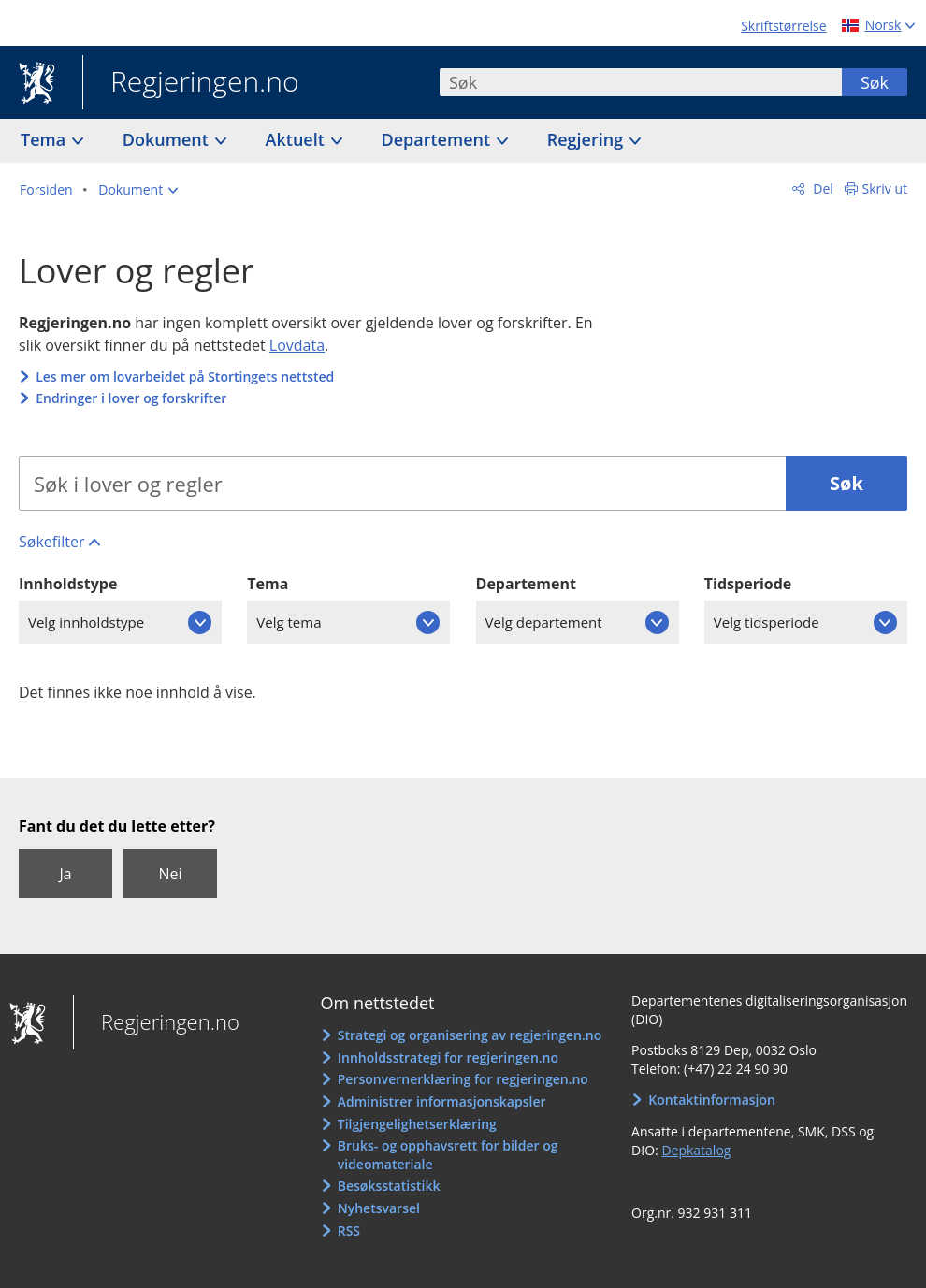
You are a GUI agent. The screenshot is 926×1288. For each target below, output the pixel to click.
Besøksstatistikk (389, 1185)
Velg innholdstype (86, 622)
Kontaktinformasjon (711, 1099)
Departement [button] (438, 139)
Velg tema (288, 622)
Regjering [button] (587, 139)
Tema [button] (45, 139)
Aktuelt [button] (297, 139)
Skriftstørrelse (783, 26)
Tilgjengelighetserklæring (417, 1124)
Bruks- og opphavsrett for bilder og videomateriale (448, 1154)
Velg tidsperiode (766, 622)
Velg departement (543, 622)
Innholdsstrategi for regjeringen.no (448, 1057)
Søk (875, 82)
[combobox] (641, 82)
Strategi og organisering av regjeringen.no (470, 1035)
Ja (65, 873)
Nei (169, 873)
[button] (138, 190)
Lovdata (297, 345)
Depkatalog (696, 1150)
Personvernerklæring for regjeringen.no (463, 1079)
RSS (349, 1230)
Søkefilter (51, 541)
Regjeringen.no (190, 83)
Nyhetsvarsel (379, 1208)
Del (821, 188)
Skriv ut (885, 188)
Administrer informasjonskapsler (442, 1101)
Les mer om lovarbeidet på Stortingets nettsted (185, 376)
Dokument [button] (168, 139)
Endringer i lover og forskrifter (131, 398)
